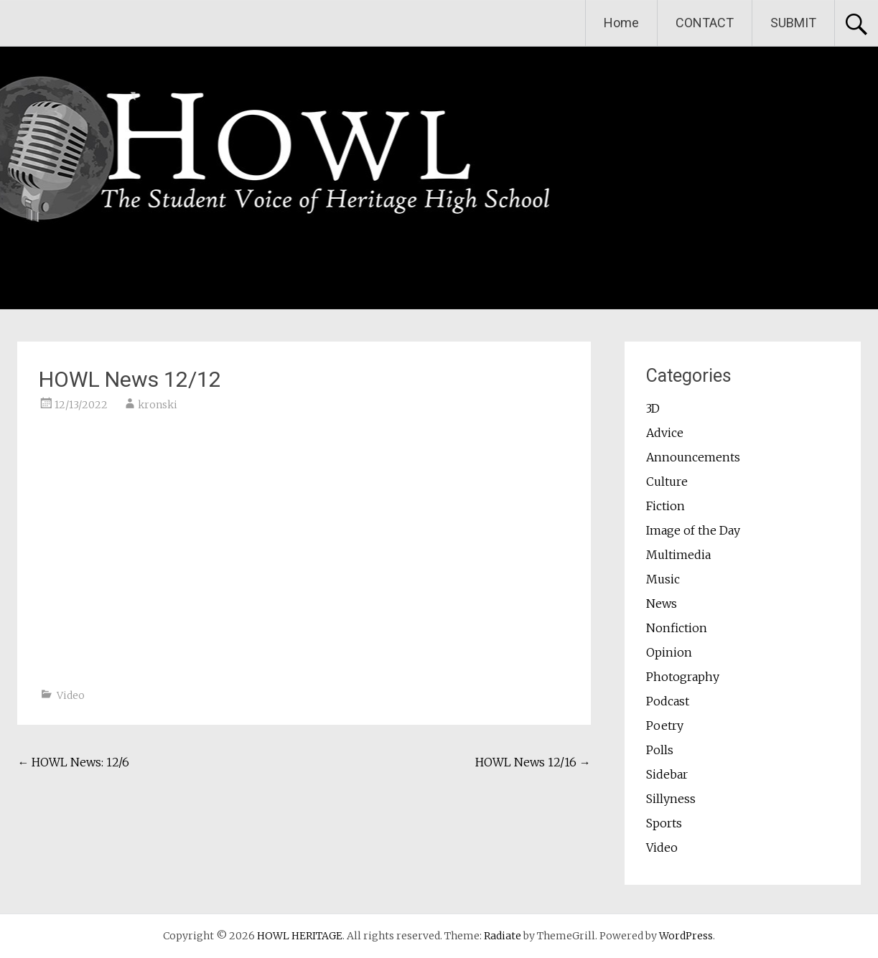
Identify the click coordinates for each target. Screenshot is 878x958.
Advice (664, 433)
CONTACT (705, 22)
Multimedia (678, 555)
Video (71, 695)
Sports (664, 823)
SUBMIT (793, 22)
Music (663, 579)
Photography (682, 677)
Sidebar (667, 774)
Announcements (693, 457)
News (661, 603)
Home (621, 22)
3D (653, 408)
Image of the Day (693, 530)
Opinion (669, 652)
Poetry (664, 725)
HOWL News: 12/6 (73, 762)
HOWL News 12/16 (533, 762)
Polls (659, 750)
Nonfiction (676, 628)
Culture (667, 481)
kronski (157, 404)
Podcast (667, 701)
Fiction (665, 506)
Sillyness (671, 799)
